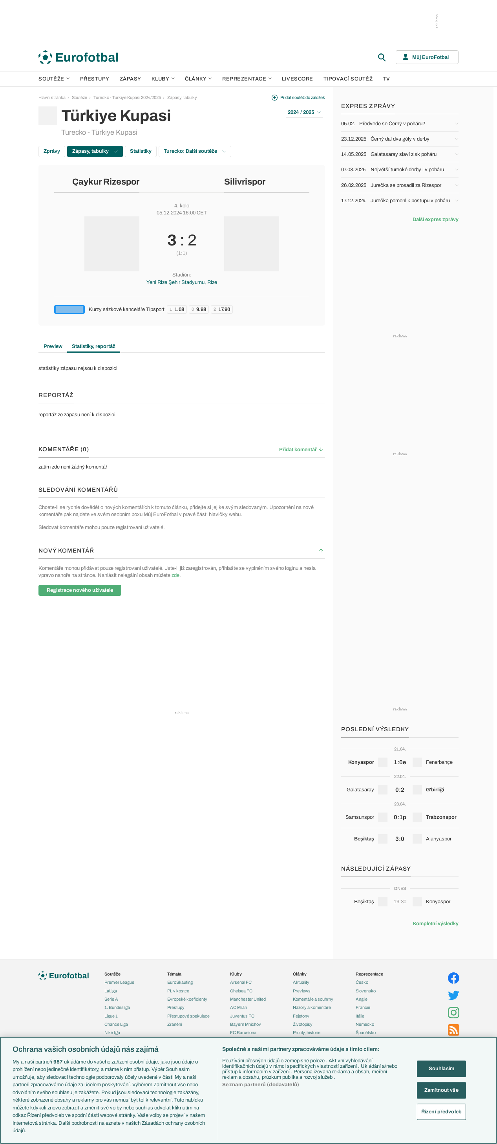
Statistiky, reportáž (93, 346)
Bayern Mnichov (245, 1024)
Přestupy (95, 79)
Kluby (163, 79)
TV (386, 79)
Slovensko (366, 990)
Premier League (119, 982)
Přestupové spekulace (188, 1016)
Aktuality (301, 982)
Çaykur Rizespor (105, 182)
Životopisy (302, 1024)
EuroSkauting (180, 982)
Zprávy (52, 151)
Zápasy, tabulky (182, 97)
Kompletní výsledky (436, 923)
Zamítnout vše (441, 1090)
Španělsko (366, 1032)
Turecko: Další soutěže (195, 151)
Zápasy (130, 79)
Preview (53, 346)
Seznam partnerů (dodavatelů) (260, 1084)
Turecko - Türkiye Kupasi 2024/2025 (127, 97)
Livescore (297, 79)
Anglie (361, 999)
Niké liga (112, 1032)
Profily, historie (306, 1032)
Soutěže (54, 79)
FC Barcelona (243, 1032)
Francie (363, 1007)
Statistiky (141, 151)
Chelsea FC (241, 990)
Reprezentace (247, 79)
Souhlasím (441, 1068)
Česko (362, 982)
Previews (302, 990)
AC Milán (238, 1007)
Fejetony (301, 1016)
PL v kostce (178, 990)
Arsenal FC (241, 982)
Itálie (360, 1016)
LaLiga (110, 990)
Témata (174, 974)
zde (175, 575)
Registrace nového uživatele (80, 590)
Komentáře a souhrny (313, 999)
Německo (365, 1024)
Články (300, 974)
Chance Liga (116, 1024)
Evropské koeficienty (187, 999)
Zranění (174, 1024)
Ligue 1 (111, 1016)
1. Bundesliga (117, 1007)
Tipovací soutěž (348, 79)
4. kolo (181, 206)
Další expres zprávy (436, 219)
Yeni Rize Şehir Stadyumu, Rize (181, 282)
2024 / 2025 (304, 112)
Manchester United (248, 999)
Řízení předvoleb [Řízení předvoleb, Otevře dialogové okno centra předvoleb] (441, 1111)
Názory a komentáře (312, 1007)
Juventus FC (242, 1016)
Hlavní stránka (52, 97)
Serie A (111, 999)
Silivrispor (244, 182)
